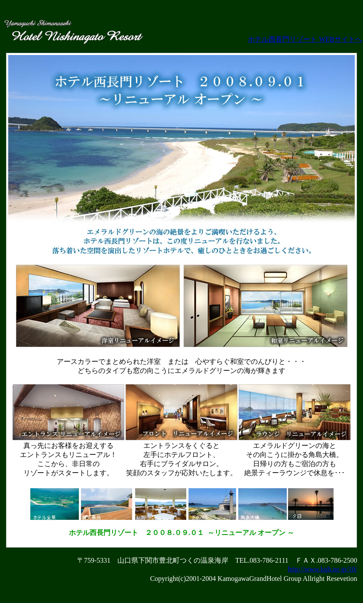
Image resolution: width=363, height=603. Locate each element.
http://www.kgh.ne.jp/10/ (322, 569)
